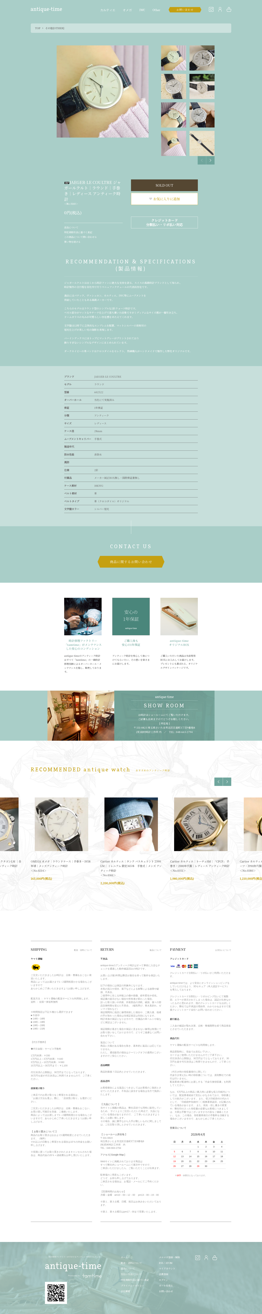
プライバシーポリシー (132, 1285)
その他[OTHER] (54, 28)
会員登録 (163, 1274)
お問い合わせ (166, 1291)
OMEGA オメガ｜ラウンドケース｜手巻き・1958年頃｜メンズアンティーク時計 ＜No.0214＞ (61, 865)
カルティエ (107, 10)
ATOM (168, 1263)
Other (156, 10)
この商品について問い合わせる (80, 237)
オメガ (127, 10)
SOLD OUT (164, 185)
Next (210, 160)
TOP (37, 28)
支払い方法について (131, 1274)
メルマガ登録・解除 (169, 1257)
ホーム (124, 1257)
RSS (161, 1263)
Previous (202, 160)
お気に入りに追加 (164, 198)
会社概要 (125, 1291)
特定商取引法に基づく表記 (78, 232)
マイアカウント (167, 1268)
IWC (142, 10)
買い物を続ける (72, 241)
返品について (71, 227)
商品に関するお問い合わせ (131, 561)
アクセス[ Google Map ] (112, 1154)
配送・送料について (131, 1263)
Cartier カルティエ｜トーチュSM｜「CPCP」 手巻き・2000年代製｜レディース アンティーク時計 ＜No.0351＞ (200, 865)
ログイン (163, 1279)
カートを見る (166, 1285)
